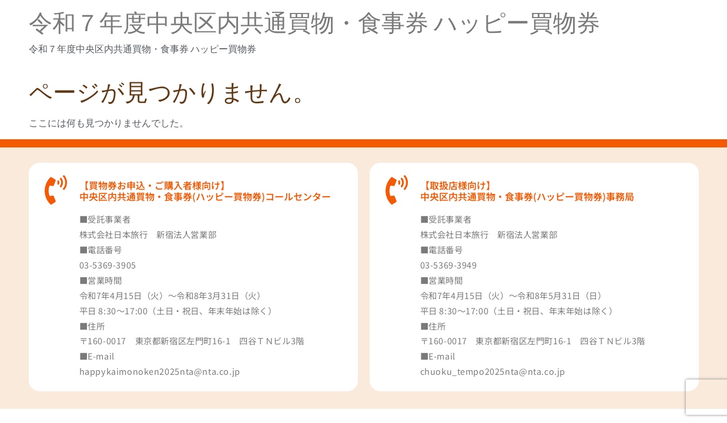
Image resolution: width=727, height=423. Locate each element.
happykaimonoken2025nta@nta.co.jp (159, 371)
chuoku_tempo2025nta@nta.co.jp (492, 371)
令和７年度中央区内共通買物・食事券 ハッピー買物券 (315, 23)
